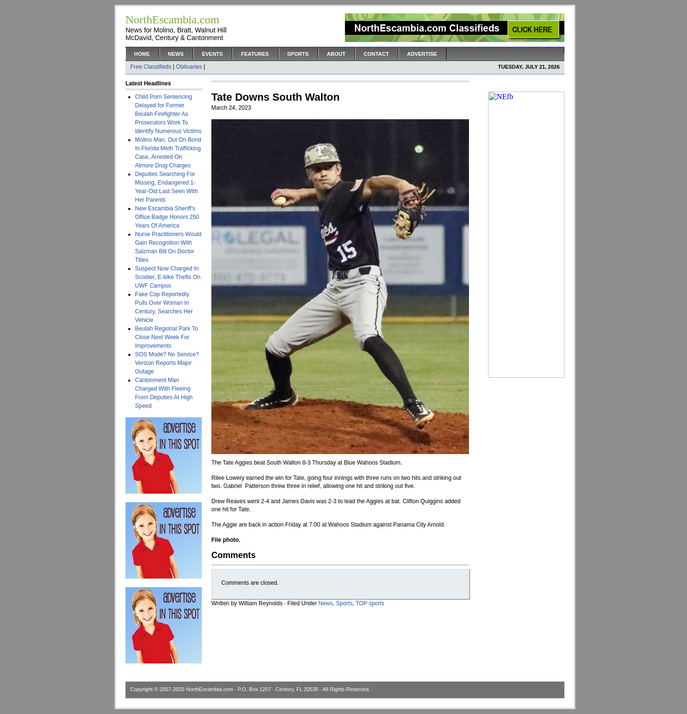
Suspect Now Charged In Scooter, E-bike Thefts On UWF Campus (167, 277)
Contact (376, 54)
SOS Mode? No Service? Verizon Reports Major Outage (167, 363)
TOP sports (369, 603)
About (336, 54)
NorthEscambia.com (209, 689)
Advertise (422, 54)
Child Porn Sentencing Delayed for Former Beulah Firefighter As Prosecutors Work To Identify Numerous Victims (168, 114)
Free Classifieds (150, 66)
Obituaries (189, 66)
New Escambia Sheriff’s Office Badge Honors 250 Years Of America (167, 217)
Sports (298, 54)
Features (255, 54)
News (176, 54)
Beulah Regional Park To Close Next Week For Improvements (166, 337)
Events (212, 54)
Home (142, 54)
